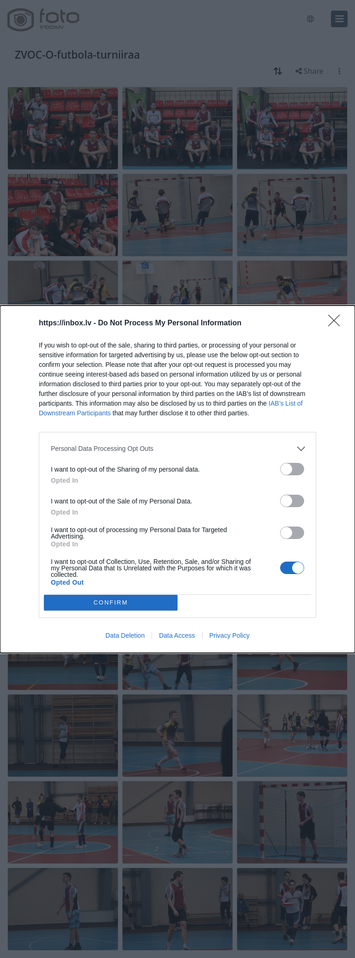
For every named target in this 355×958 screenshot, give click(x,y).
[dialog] (177, 479)
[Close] (337, 323)
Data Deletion (125, 635)
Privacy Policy (229, 635)
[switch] (292, 469)
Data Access (177, 635)
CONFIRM (110, 602)
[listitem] (177, 449)
